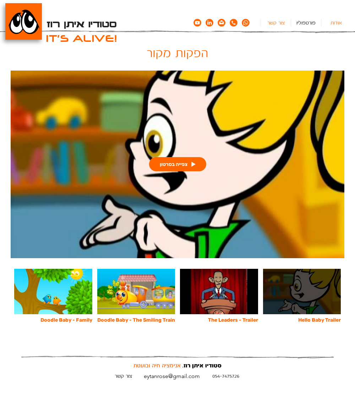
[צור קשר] (123, 376)
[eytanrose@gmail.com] (172, 376)
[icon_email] (221, 22)
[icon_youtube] (197, 22)
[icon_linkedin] (209, 22)
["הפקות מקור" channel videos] (177, 300)
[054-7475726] (226, 376)
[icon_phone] (233, 22)
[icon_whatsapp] (245, 22)
